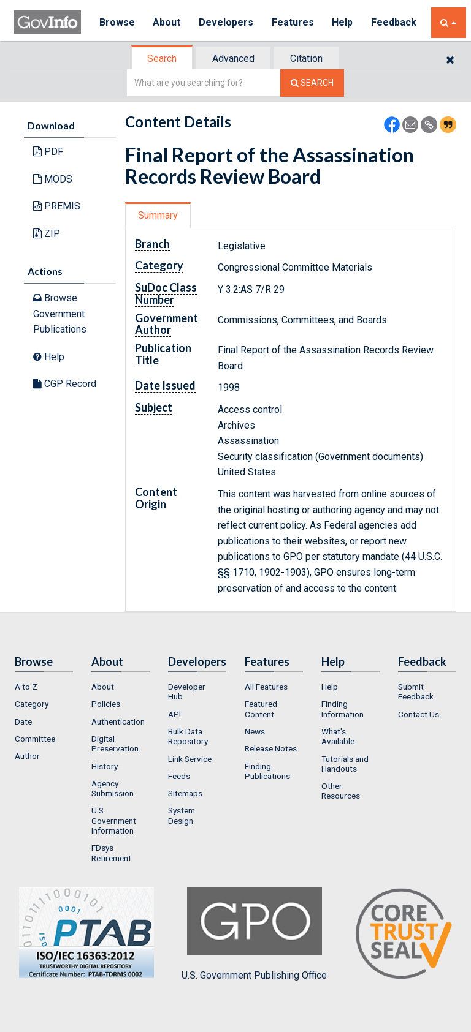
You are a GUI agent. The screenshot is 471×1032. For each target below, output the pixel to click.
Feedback (395, 22)
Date (23, 721)
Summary (158, 215)
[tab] (162, 58)
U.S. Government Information (113, 820)
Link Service (190, 759)
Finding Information (342, 708)
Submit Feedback (416, 691)
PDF (48, 151)
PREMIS (56, 206)
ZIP (46, 233)
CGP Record (64, 384)
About (167, 22)
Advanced (233, 58)
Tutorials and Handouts (345, 764)
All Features (266, 686)
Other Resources (340, 790)
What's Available (337, 736)
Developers (226, 22)
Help (343, 22)
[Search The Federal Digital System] (312, 83)
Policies (105, 704)
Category (31, 704)
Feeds (179, 776)
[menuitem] (44, 687)
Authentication (118, 721)
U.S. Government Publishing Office (254, 934)
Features (293, 22)
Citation (306, 58)
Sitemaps (185, 793)
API (174, 714)
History (104, 766)
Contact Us (418, 714)
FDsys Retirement (111, 852)
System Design (181, 815)
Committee (35, 739)
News (255, 731)
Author (27, 756)
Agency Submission (112, 788)
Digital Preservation (115, 743)
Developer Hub (186, 691)
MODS (52, 179)
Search (162, 58)
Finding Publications (267, 771)
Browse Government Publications (59, 313)
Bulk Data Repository (188, 736)
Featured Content (261, 708)
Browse (117, 22)
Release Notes (271, 748)
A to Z (26, 686)
